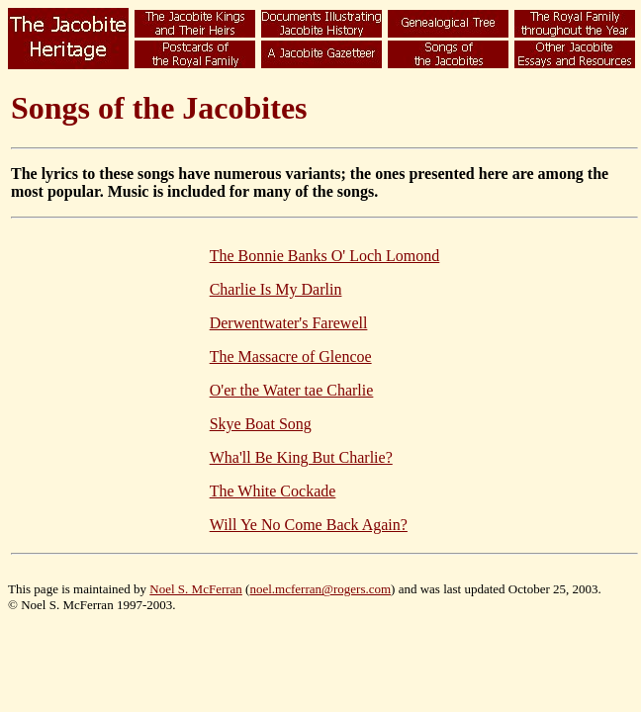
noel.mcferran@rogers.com (320, 588)
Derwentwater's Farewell (289, 322)
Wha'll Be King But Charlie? (301, 457)
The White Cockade (273, 491)
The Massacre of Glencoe (291, 356)
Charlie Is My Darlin (276, 289)
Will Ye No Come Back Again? (309, 524)
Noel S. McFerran (195, 588)
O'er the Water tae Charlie (292, 390)
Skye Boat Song (261, 423)
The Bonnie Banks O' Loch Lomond (325, 255)
